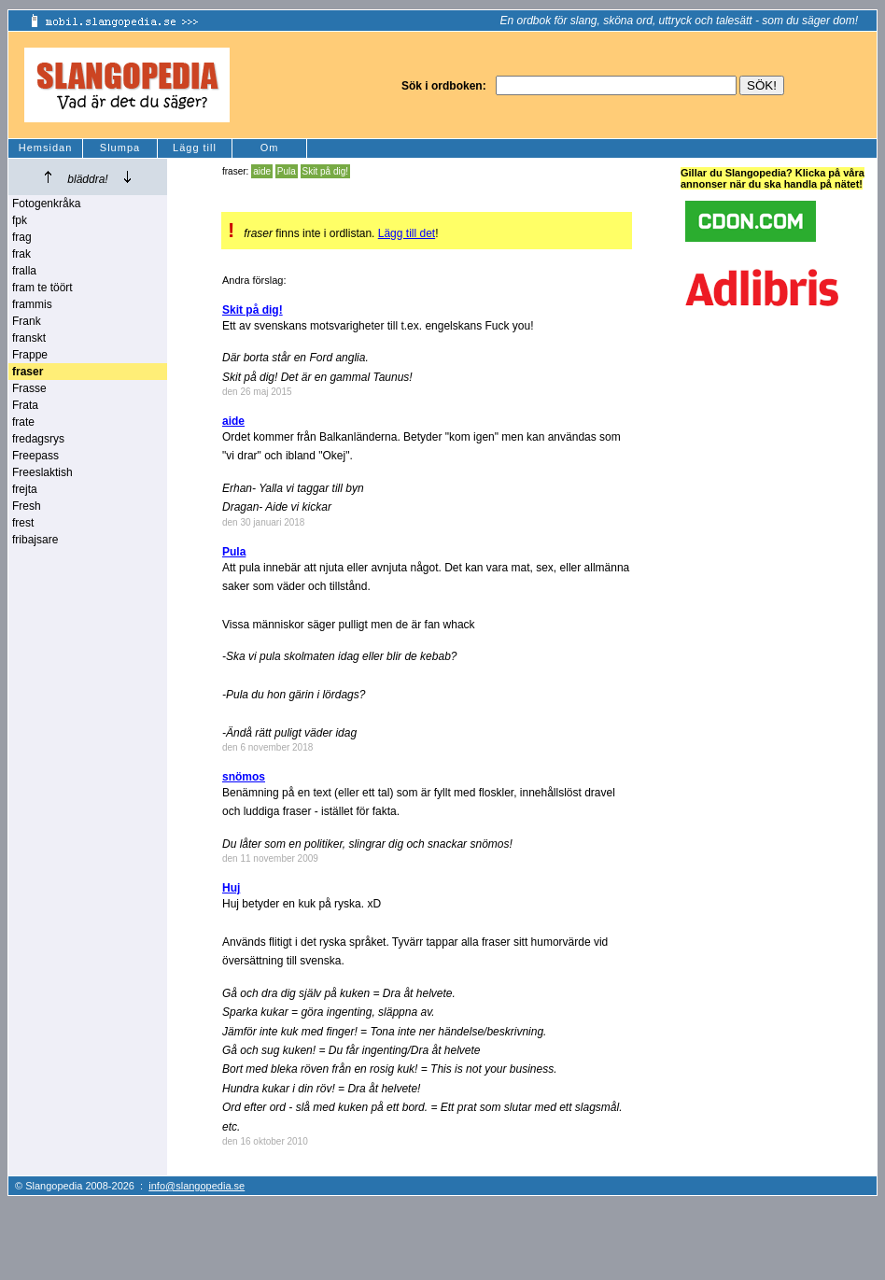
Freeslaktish (42, 472)
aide (262, 171)
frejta (24, 489)
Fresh (26, 506)
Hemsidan (46, 147)
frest (23, 522)
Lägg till (195, 147)
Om (269, 147)
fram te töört (42, 287)
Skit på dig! (325, 171)
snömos (243, 776)
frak (21, 253)
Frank (26, 321)
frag (22, 237)
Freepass (35, 455)
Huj (231, 887)
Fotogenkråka (46, 203)
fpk (19, 220)
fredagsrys (38, 438)
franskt (29, 338)
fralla (24, 270)
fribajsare (35, 539)
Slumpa (120, 147)
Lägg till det (406, 233)
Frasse (29, 388)
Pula (286, 171)
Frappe (30, 354)
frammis (32, 304)
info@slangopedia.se (196, 1185)
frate (23, 422)
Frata (25, 405)
